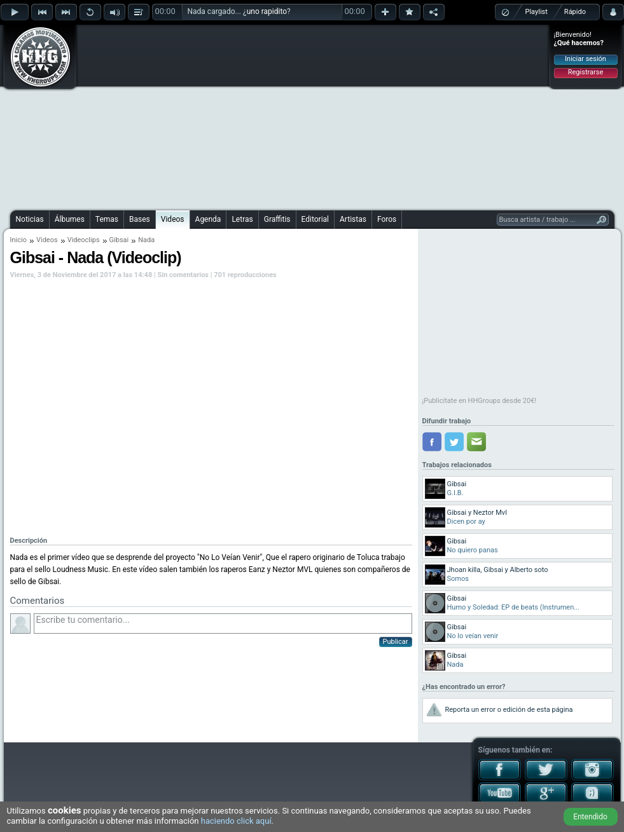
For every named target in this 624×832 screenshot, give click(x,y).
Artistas (353, 219)
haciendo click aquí (236, 821)
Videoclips (83, 240)
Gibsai (119, 240)
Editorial (315, 219)
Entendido (590, 816)
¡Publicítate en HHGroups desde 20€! (479, 401)
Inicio (18, 240)
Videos (172, 219)
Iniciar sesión (585, 59)
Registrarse (585, 72)
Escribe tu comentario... (223, 623)
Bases (139, 219)
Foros (386, 219)
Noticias (30, 219)
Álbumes (70, 219)
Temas (106, 219)
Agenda (208, 219)
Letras (242, 219)
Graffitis (277, 219)
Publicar (395, 642)
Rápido (575, 12)
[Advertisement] (285, 116)
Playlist (536, 12)
